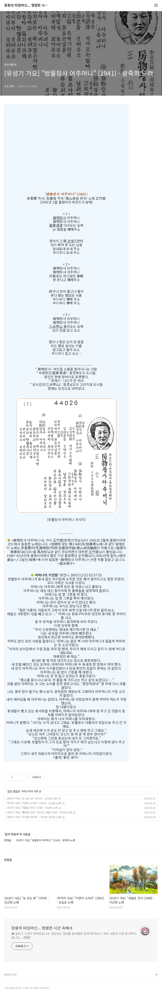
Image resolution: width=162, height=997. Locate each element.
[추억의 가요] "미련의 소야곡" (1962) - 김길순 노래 (34, 803)
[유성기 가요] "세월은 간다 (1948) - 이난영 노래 (32, 807)
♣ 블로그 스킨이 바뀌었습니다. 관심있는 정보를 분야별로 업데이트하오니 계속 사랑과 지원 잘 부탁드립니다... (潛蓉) (74, 935)
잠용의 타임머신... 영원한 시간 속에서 (27, 5)
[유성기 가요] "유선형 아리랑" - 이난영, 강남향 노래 (34, 817)
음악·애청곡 (13, 791)
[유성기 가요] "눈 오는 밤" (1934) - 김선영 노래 (32, 798)
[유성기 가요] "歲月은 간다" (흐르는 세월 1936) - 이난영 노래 (39, 812)
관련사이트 (10, 975)
